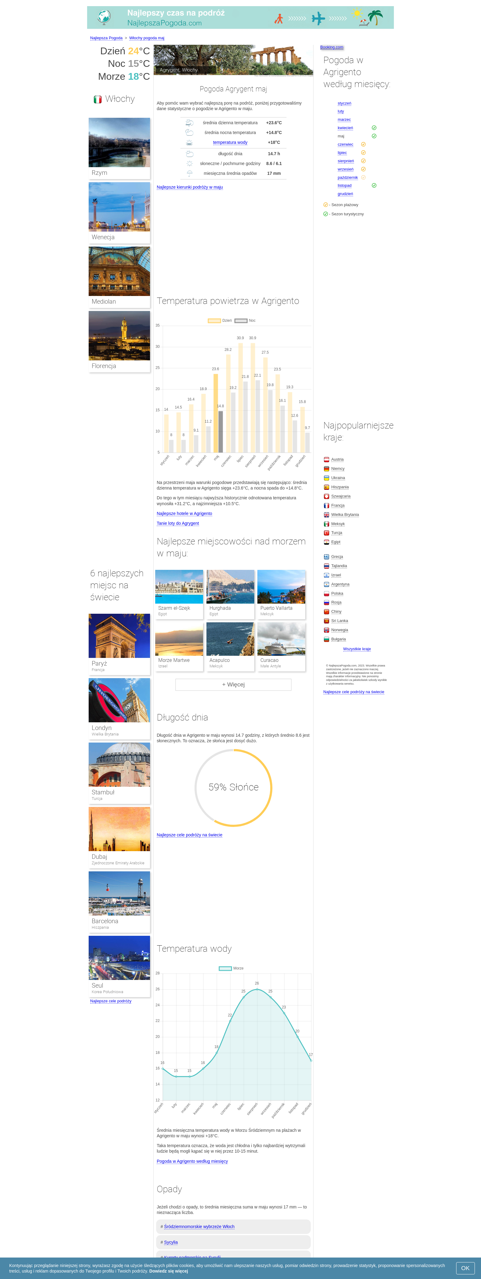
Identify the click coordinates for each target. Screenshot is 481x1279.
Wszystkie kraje (357, 649)
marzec (344, 119)
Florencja (104, 366)
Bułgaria (338, 639)
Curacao (269, 660)
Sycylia (171, 1242)
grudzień (345, 193)
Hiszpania (100, 927)
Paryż (99, 663)
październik (348, 177)
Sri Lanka (339, 620)
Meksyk (338, 523)
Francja (98, 669)
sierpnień (346, 161)
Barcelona (105, 921)
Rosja (336, 602)
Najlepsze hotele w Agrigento (184, 513)
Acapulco (220, 660)
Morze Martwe (173, 660)
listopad (345, 185)
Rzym (99, 172)
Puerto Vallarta (276, 608)
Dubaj (99, 856)
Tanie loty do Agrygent (178, 523)
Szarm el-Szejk (174, 608)
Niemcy (337, 468)
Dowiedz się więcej (168, 1271)
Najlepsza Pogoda (106, 38)
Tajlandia (339, 565)
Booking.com (331, 47)
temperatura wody (230, 142)
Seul (97, 985)
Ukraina (338, 477)
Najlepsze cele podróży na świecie (189, 834)
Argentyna (340, 584)
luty (341, 111)
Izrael (336, 575)
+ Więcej (233, 684)
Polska (337, 593)
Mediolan (104, 301)
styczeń (344, 103)
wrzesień (345, 169)
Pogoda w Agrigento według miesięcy (192, 1161)
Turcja (97, 798)
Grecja (337, 556)
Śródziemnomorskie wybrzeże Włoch (199, 1226)
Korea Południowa (107, 991)
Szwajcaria (341, 496)
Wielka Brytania (105, 734)
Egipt (336, 542)
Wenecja (103, 237)
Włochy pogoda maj (146, 38)
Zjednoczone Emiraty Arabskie (118, 863)
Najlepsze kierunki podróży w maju (190, 187)
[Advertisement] (233, 237)
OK (465, 1268)
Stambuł (103, 792)
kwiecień (345, 127)
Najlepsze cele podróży (110, 1001)
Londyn (102, 728)
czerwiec (345, 144)
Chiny (336, 611)
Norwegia (339, 630)
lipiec (342, 152)
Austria (337, 459)
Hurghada (220, 608)
